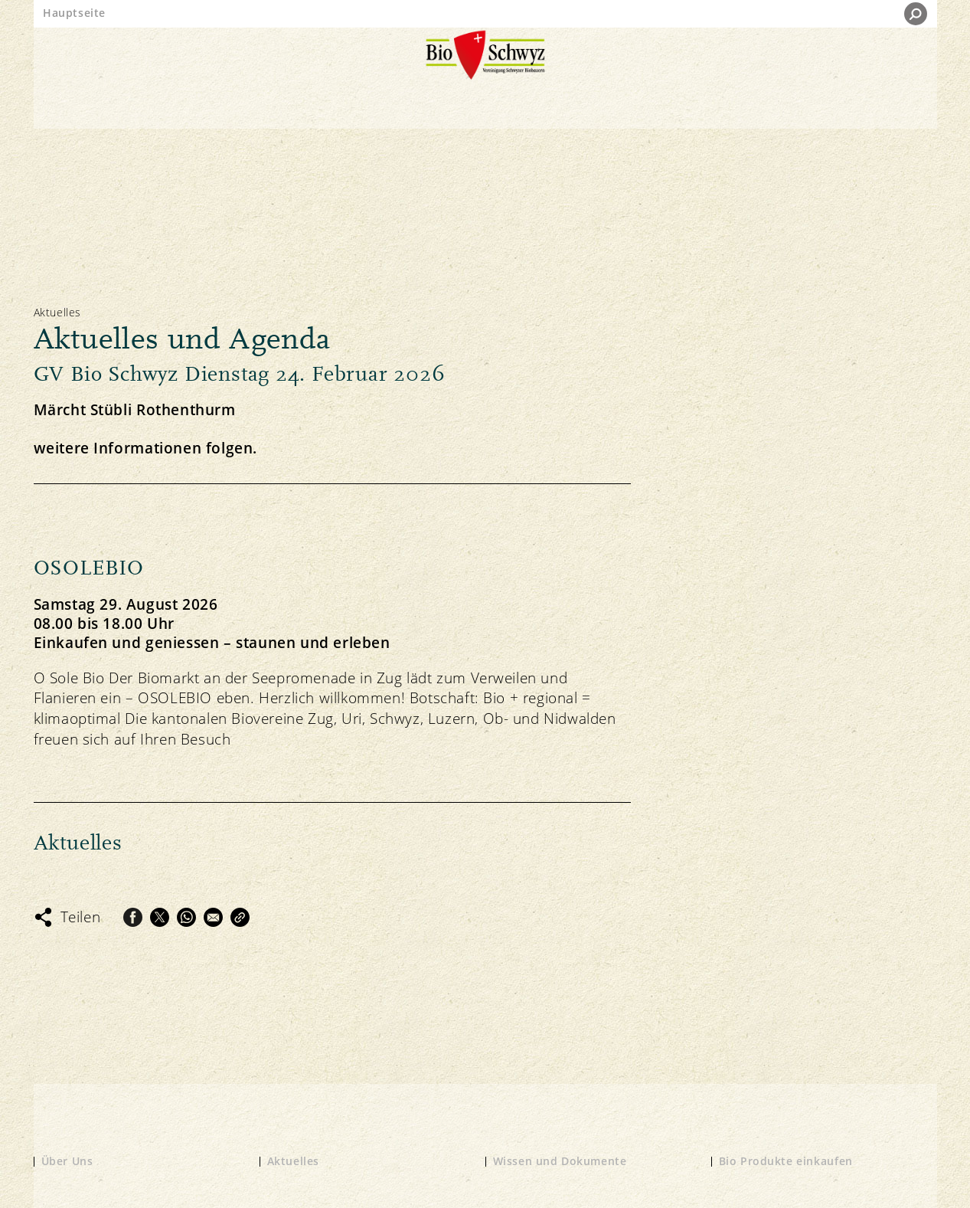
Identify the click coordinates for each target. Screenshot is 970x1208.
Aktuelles (293, 1161)
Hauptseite (74, 12)
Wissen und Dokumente (560, 1161)
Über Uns (67, 1161)
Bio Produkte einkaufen (786, 1161)
